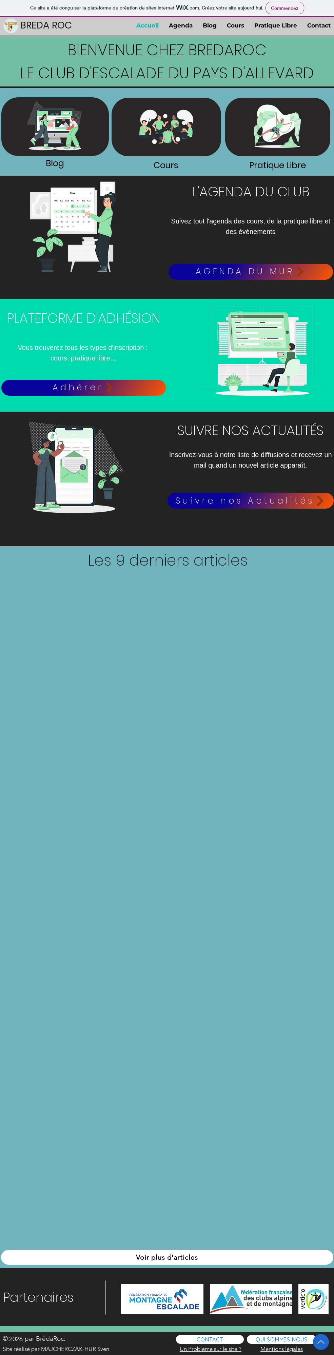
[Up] (321, 1342)
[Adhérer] (83, 388)
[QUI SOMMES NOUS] (281, 1339)
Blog (55, 163)
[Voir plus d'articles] (167, 1257)
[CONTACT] (210, 1339)
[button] (251, 501)
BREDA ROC (46, 25)
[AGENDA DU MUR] (251, 272)
